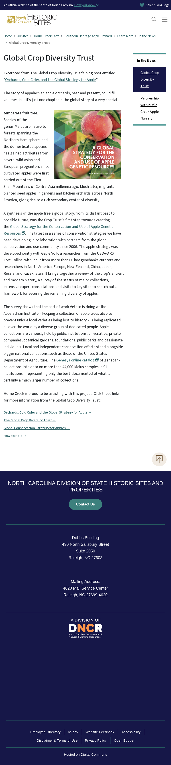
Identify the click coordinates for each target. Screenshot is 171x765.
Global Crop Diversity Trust (149, 79)
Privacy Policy (95, 740)
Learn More (125, 36)
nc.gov (73, 732)
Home (8, 36)
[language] (158, 5)
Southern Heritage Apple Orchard (88, 36)
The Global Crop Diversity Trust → (30, 420)
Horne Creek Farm (46, 36)
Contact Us (85, 504)
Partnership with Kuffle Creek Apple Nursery (149, 108)
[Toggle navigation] (165, 19)
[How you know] (86, 5)
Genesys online (77, 360)
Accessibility (131, 732)
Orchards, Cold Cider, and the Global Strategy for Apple (50, 80)
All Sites (22, 36)
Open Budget (124, 740)
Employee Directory (45, 732)
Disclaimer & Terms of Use (57, 740)
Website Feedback (100, 732)
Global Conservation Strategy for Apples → (37, 428)
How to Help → (15, 435)
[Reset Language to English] (142, 5)
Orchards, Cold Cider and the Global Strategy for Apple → (48, 412)
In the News (147, 36)
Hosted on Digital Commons (85, 754)
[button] (151, 19)
